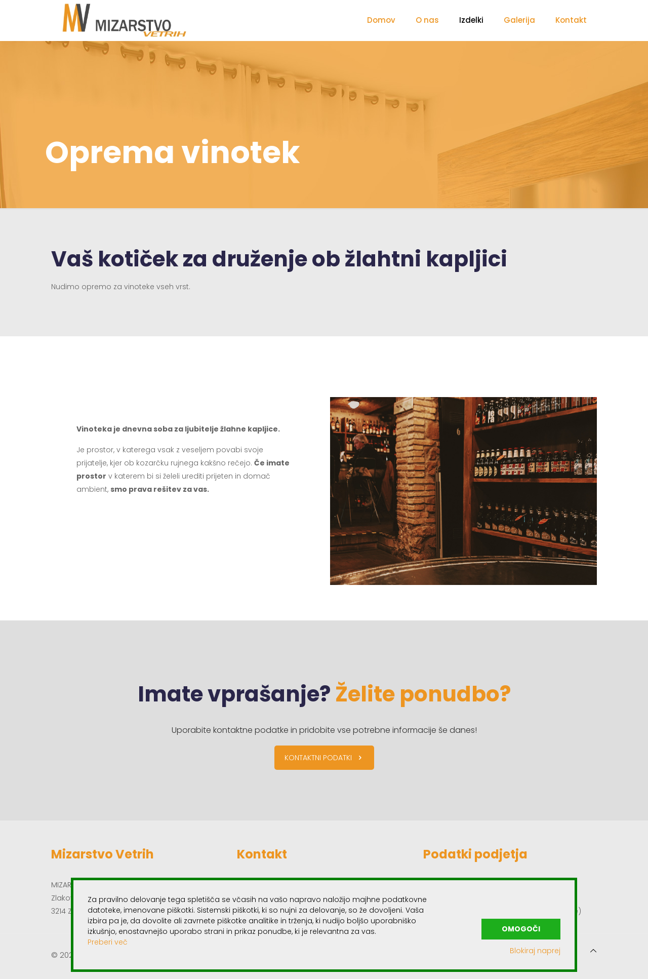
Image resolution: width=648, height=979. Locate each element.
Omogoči (521, 928)
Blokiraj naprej (535, 951)
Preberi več (108, 942)
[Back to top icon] (593, 950)
